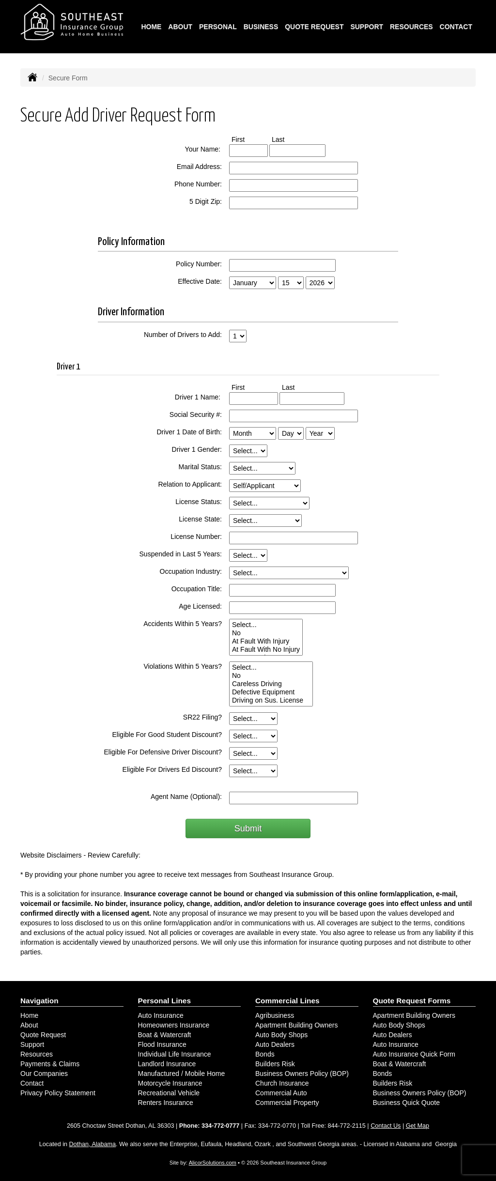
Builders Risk (275, 1064)
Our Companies (44, 1073)
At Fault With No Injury (266, 649)
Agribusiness (274, 1015)
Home (151, 27)
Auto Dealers (274, 1044)
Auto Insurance (161, 1015)
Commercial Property (287, 1102)
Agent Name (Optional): (186, 796)
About (180, 27)
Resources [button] (411, 27)
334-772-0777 (220, 1125)
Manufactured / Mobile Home (181, 1073)
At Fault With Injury (266, 641)
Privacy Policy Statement (57, 1093)
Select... (266, 625)
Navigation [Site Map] (39, 1001)
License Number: (196, 536)
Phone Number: (198, 184)
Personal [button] (218, 27)
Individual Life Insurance (174, 1054)
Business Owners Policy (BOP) (302, 1073)
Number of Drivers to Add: (183, 334)
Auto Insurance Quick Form (414, 1054)
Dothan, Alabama (92, 1144)
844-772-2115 (346, 1125)
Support (32, 1044)
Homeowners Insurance (174, 1025)
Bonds (265, 1054)
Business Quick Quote (406, 1102)
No (266, 633)
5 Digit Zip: (205, 201)
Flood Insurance (162, 1044)
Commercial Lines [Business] (287, 1001)
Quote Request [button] (314, 27)
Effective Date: (200, 281)
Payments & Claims (49, 1064)
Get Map (417, 1125)
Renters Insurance (165, 1102)
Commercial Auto (281, 1093)
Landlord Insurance (167, 1064)
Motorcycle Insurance (170, 1083)
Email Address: (199, 166)
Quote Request (43, 1035)
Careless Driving (271, 684)
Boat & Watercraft (164, 1035)
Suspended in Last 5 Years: (181, 554)
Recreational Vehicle (169, 1093)
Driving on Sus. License (271, 700)
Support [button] (366, 27)
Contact (456, 27)
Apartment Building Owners (296, 1025)
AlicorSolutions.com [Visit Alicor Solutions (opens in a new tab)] (212, 1163)
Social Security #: (196, 414)
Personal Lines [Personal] (164, 1001)
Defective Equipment (271, 692)
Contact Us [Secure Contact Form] (386, 1125)
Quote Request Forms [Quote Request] (412, 1001)
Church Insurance (282, 1083)
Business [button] (261, 27)
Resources (36, 1054)
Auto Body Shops (281, 1035)
